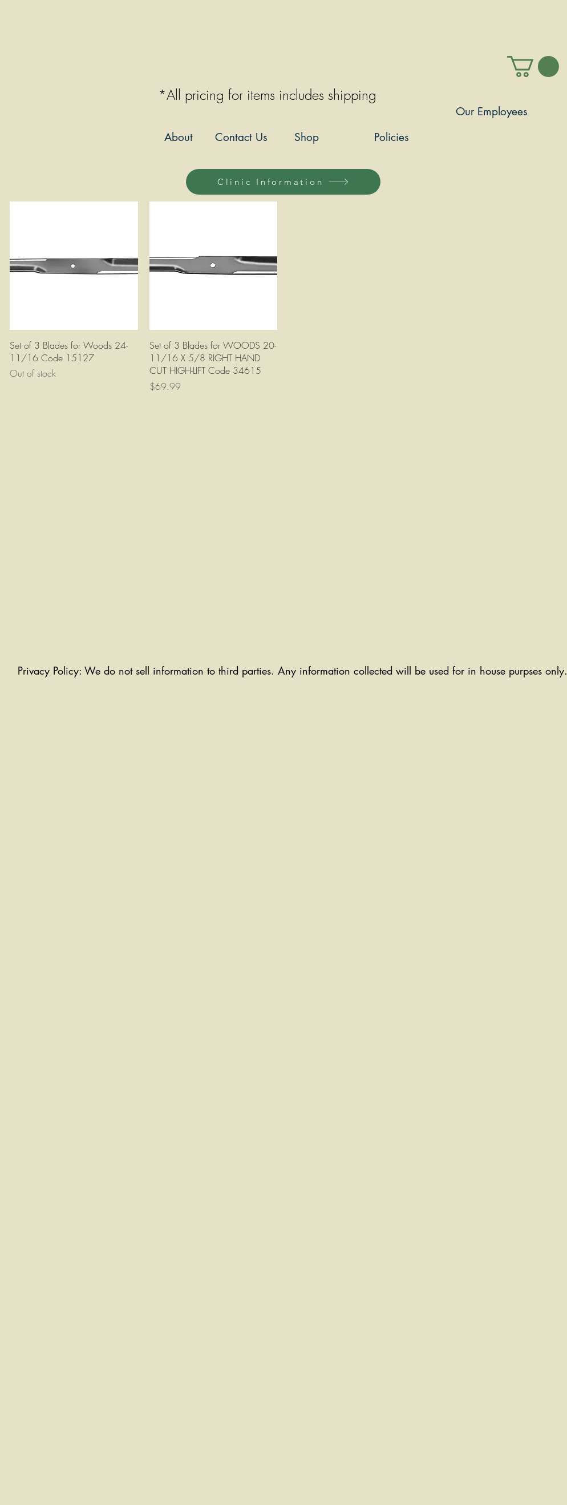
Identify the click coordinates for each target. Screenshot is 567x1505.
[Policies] (391, 138)
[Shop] (306, 138)
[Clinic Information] (283, 182)
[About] (178, 138)
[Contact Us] (241, 138)
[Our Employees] (491, 112)
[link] (533, 66)
